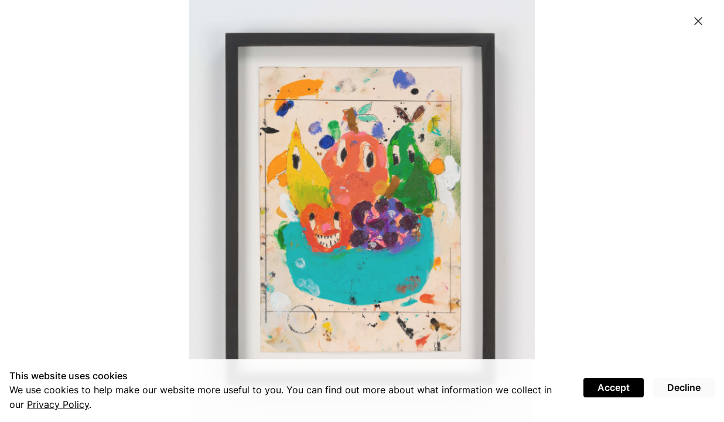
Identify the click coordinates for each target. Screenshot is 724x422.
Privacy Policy (58, 404)
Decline (684, 387)
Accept (613, 387)
